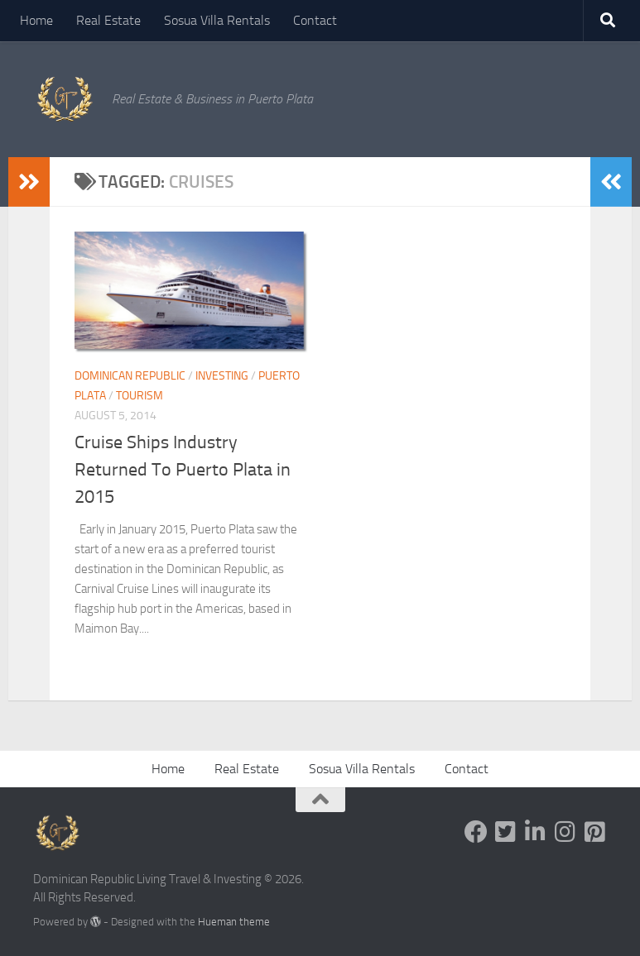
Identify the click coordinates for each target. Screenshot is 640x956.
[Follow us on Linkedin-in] (535, 832)
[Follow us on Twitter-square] (505, 832)
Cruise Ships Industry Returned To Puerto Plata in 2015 (183, 470)
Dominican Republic (130, 376)
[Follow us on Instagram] (565, 832)
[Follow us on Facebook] (476, 832)
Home (36, 20)
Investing (221, 376)
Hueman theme (234, 921)
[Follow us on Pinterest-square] (595, 832)
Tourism (139, 396)
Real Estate (108, 20)
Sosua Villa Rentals (217, 20)
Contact (315, 20)
